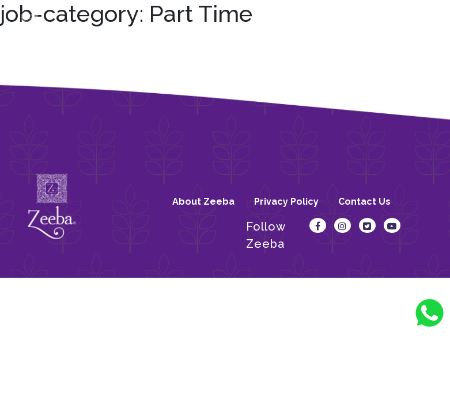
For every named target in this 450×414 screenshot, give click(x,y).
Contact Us (364, 201)
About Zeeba (203, 201)
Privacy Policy (286, 201)
